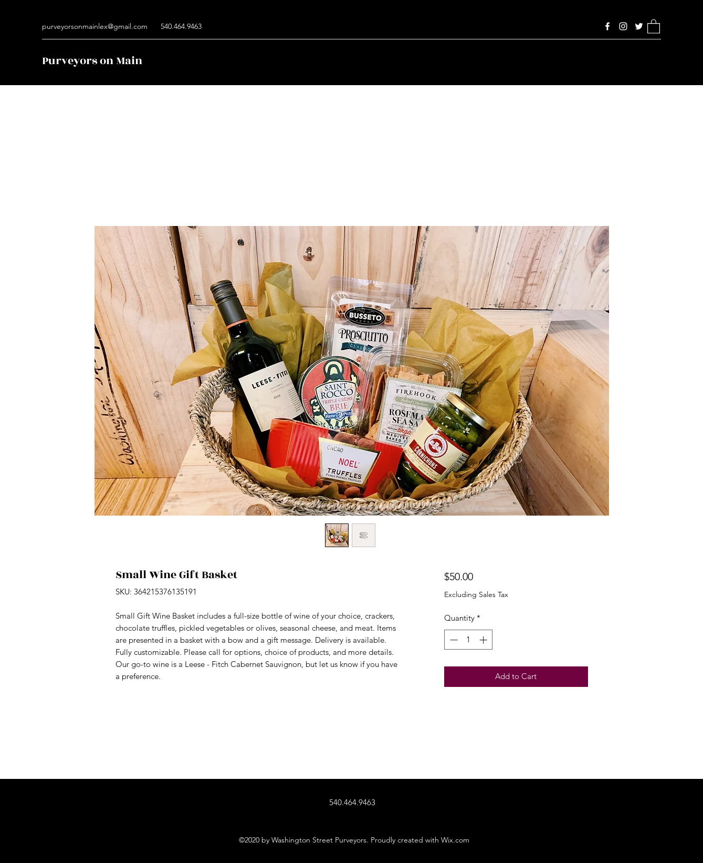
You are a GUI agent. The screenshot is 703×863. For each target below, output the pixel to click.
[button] (653, 26)
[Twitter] (639, 26)
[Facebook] (607, 26)
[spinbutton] (468, 640)
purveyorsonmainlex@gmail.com (95, 26)
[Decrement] (453, 640)
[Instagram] (623, 26)
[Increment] (484, 640)
